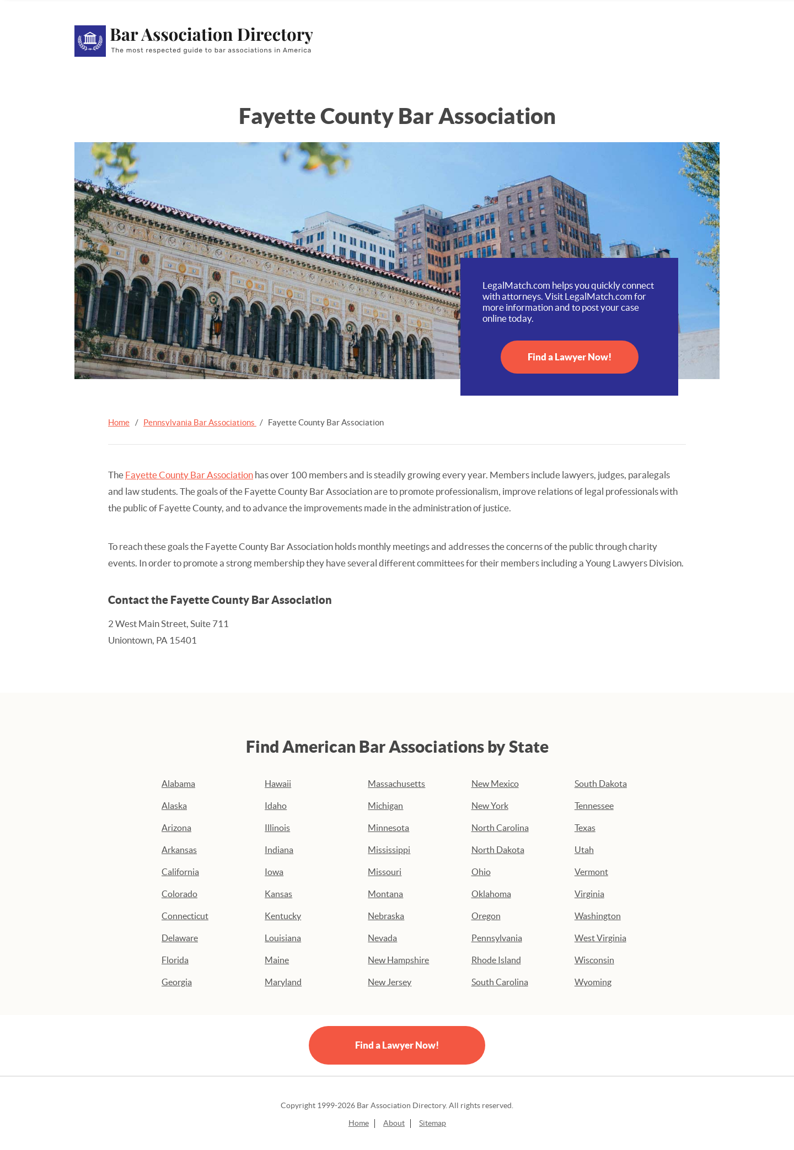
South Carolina (499, 982)
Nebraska (386, 916)
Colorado (179, 894)
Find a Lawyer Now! (569, 357)
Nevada (382, 938)
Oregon (486, 916)
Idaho (276, 806)
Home (119, 422)
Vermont (591, 872)
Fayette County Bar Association (189, 474)
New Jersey (389, 982)
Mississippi (389, 850)
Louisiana (283, 938)
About (394, 1123)
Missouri (384, 872)
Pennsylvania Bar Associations (199, 422)
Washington (598, 916)
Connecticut (185, 916)
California (180, 872)
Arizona (176, 828)
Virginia (589, 894)
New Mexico (495, 784)
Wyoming (593, 982)
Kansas (278, 894)
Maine (277, 960)
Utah (584, 850)
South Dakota (601, 784)
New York (489, 806)
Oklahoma (491, 894)
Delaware (180, 938)
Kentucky (283, 916)
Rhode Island (496, 960)
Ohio (481, 872)
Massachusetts (396, 784)
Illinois (277, 828)
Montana (385, 894)
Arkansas (179, 850)
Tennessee (594, 806)
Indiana (279, 850)
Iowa (274, 872)
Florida (175, 960)
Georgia (177, 982)
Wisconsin (594, 960)
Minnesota (388, 828)
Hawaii (278, 784)
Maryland (283, 982)
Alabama (178, 784)
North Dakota (497, 850)
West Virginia (600, 938)
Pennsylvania (496, 938)
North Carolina (500, 828)
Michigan (385, 806)
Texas (585, 828)
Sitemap (432, 1123)
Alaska (174, 806)
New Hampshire (398, 960)
